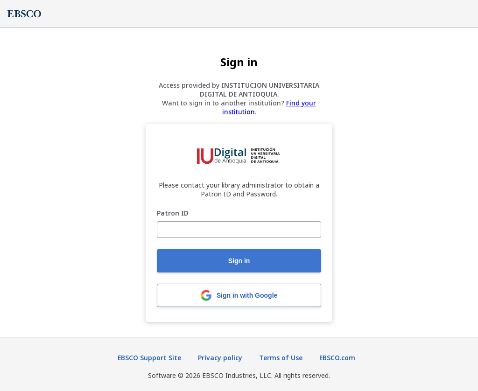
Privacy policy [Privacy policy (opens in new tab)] (220, 357)
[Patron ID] (239, 229)
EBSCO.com (337, 357)
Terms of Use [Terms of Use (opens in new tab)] (280, 357)
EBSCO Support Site (149, 357)
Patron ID (173, 213)
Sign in (239, 261)
